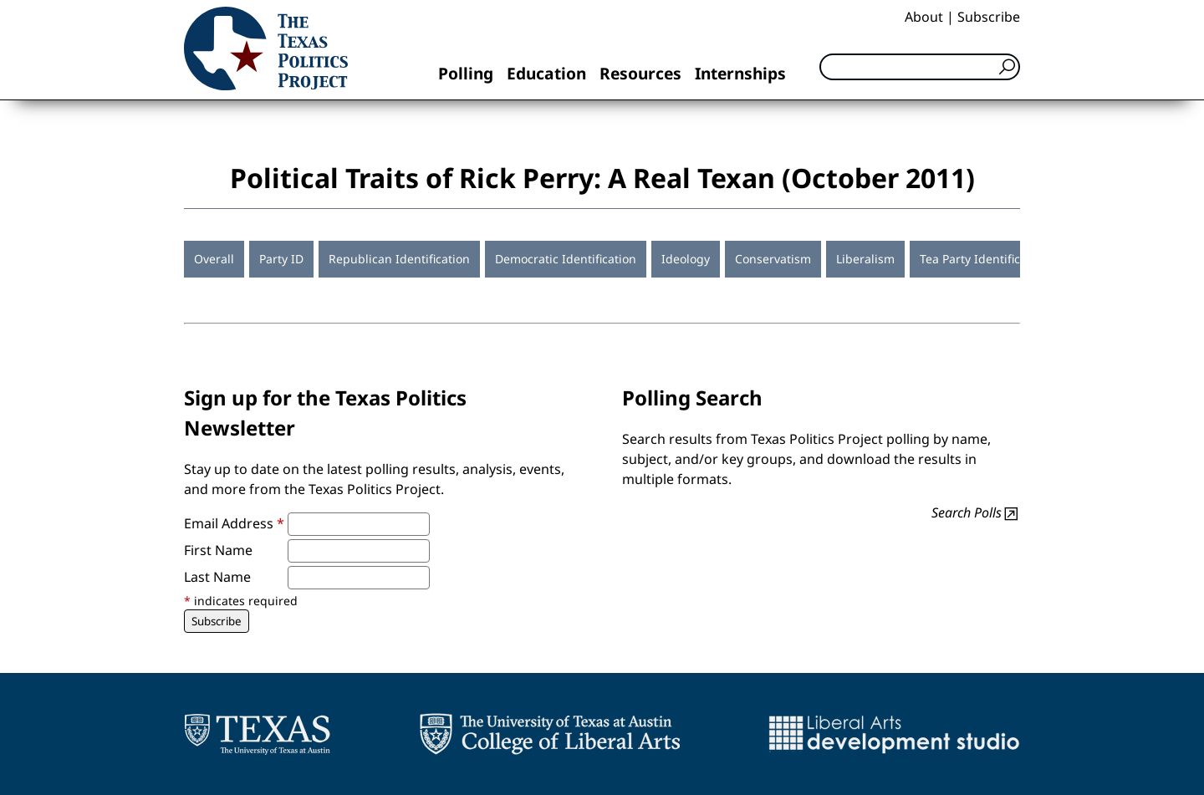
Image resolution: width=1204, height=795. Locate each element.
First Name (218, 550)
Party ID (281, 259)
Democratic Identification (565, 259)
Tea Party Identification (984, 259)
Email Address (234, 523)
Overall (214, 259)
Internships (740, 73)
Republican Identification (399, 259)
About (924, 17)
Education (546, 73)
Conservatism (773, 259)
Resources (640, 73)
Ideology (685, 259)
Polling (465, 73)
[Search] (919, 67)
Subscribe (988, 17)
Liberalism (865, 259)
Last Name (217, 577)
